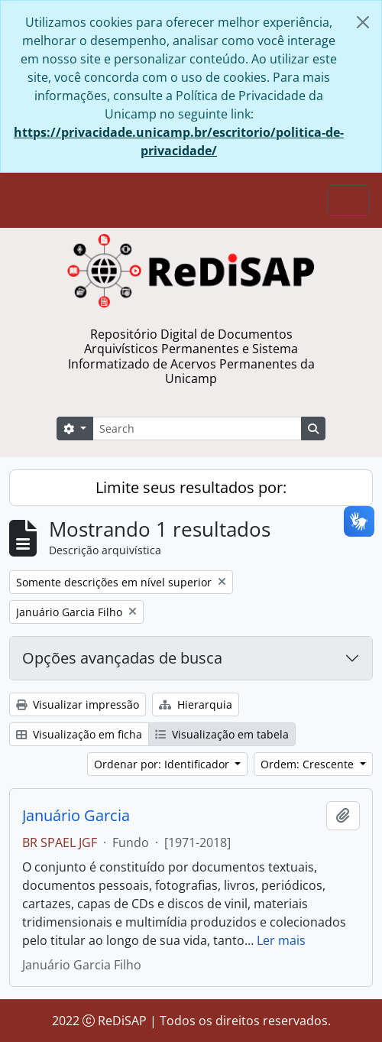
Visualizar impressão (77, 704)
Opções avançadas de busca (122, 658)
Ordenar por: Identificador (163, 764)
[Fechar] (363, 22)
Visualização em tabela (222, 734)
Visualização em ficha (79, 734)
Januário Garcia (76, 816)
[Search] (197, 428)
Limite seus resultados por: (191, 487)
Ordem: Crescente (309, 764)
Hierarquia (195, 704)
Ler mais (281, 940)
